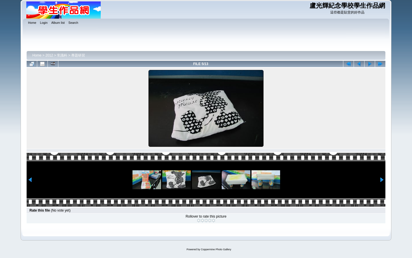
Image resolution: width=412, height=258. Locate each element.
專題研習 (78, 55)
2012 (49, 55)
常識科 (62, 55)
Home (36, 55)
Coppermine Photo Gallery (216, 249)
